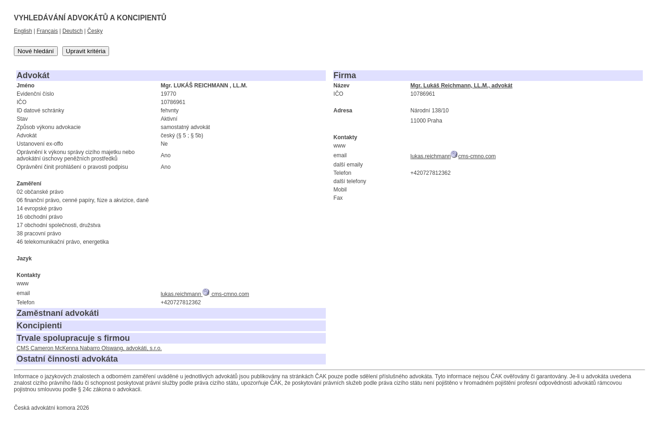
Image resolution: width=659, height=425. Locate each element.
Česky (95, 31)
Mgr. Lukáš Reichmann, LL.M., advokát (461, 85)
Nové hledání (36, 51)
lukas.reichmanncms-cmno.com (453, 156)
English (23, 31)
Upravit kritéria (86, 51)
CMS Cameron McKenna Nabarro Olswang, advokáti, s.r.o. (89, 348)
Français (47, 31)
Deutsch (72, 31)
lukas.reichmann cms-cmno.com (205, 294)
